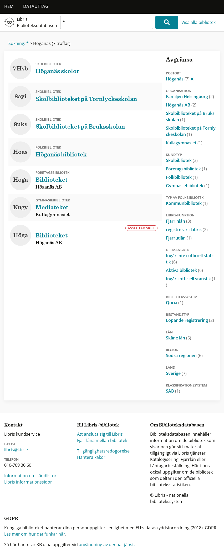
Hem (9, 6)
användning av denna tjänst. (107, 544)
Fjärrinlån (178, 221)
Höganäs (180, 79)
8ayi (20, 96)
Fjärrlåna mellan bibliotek (102, 440)
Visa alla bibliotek (198, 22)
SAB (173, 391)
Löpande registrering (190, 320)
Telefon (11, 459)
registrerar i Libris (187, 229)
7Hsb (20, 68)
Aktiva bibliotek (184, 270)
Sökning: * (18, 43)
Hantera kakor (91, 457)
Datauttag (35, 6)
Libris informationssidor (28, 482)
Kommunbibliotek (187, 203)
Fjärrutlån (179, 238)
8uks (20, 124)
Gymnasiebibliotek (187, 186)
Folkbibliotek (182, 177)
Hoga (20, 180)
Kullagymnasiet (184, 143)
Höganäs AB (181, 105)
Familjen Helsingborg (190, 96)
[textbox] (106, 22)
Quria (174, 303)
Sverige (176, 373)
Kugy (20, 207)
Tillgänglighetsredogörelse (103, 451)
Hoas (20, 152)
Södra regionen (184, 355)
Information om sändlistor (30, 476)
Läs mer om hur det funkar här (34, 534)
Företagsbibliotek (186, 169)
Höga (20, 235)
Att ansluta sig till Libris (100, 434)
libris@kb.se (16, 450)
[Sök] (166, 22)
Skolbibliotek (182, 160)
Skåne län (178, 338)
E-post (10, 443)
